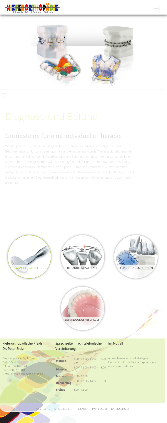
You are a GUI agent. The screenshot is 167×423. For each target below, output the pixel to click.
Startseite (43, 409)
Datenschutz (120, 409)
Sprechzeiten (63, 409)
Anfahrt (82, 409)
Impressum (99, 409)
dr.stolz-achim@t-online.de (27, 374)
